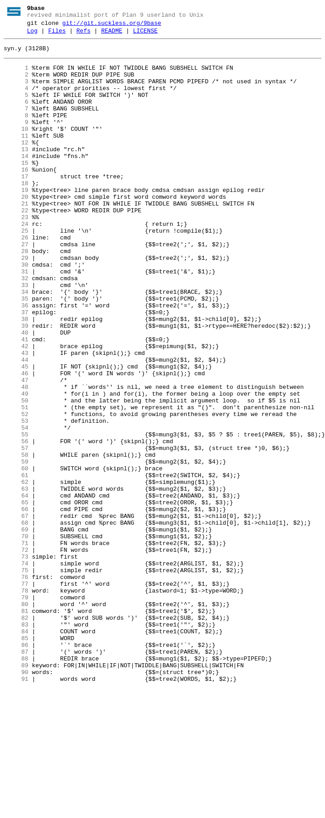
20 (16, 229)
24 (16, 262)
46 (16, 441)
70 (16, 637)
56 (16, 523)
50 (16, 474)
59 (16, 547)
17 (16, 205)
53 (16, 498)
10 (16, 148)
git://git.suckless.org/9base (111, 26)
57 (16, 531)
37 (16, 368)
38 (16, 376)
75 (16, 678)
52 (16, 490)
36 (16, 360)
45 (16, 433)
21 (16, 238)
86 (16, 767)
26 (16, 278)
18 (16, 213)
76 (16, 686)
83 (16, 743)
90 (16, 800)
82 (16, 735)
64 (16, 588)
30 (16, 311)
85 (16, 759)
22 (16, 246)
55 (16, 515)
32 (16, 327)
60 (16, 555)
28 (16, 295)
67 (16, 612)
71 (16, 645)
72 (16, 653)
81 (16, 726)
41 (16, 401)
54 (16, 506)
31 (16, 319)
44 (16, 425)
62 (16, 572)
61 (16, 564)
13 (16, 172)
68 (16, 621)
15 (16, 189)
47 (16, 449)
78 (16, 702)
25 (16, 270)
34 (16, 344)
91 (16, 808)
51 (16, 482)
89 (16, 792)
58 (16, 539)
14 (16, 181)
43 (16, 417)
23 (16, 254)
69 (16, 629)
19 (16, 221)
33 (16, 335)
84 (16, 751)
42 (16, 409)
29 (16, 303)
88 (16, 784)
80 (16, 718)
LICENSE (145, 35)
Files (57, 35)
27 (16, 286)
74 (16, 669)
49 (16, 466)
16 (16, 197)
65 (16, 596)
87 (16, 775)
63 (16, 580)
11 (16, 156)
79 (16, 710)
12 (16, 164)
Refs (83, 35)
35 (16, 352)
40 (16, 392)
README (111, 35)
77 (16, 694)
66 (16, 604)
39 (16, 384)
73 (16, 661)
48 (16, 458)
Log (32, 35)
